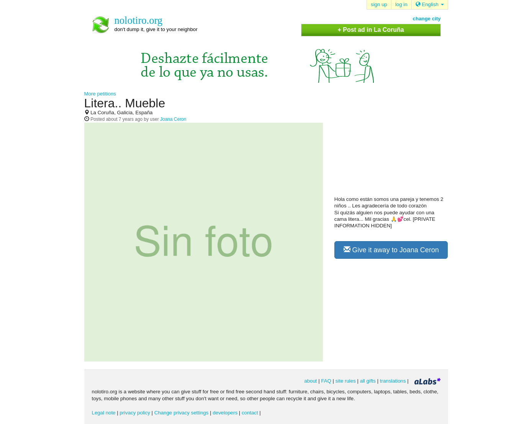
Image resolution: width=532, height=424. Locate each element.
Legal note (104, 413)
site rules (346, 381)
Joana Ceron (173, 119)
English (430, 4)
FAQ (326, 381)
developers (225, 413)
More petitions (100, 94)
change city (427, 18)
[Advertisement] (391, 146)
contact (250, 413)
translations (393, 381)
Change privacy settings (181, 413)
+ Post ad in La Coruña (371, 29)
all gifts (368, 381)
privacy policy (134, 413)
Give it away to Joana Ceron (391, 250)
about (310, 381)
